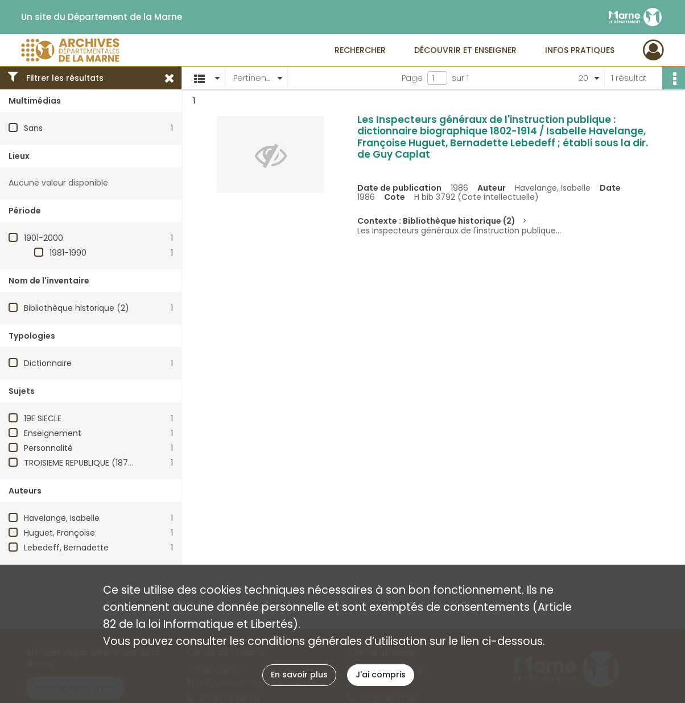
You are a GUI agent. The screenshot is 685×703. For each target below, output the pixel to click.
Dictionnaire (48, 363)
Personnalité (48, 448)
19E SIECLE (42, 418)
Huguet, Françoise (59, 532)
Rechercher (360, 50)
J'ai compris (381, 674)
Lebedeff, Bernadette (66, 547)
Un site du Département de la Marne (101, 17)
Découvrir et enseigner (465, 50)
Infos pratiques (579, 50)
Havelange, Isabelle (62, 518)
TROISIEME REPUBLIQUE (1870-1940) (92, 462)
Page (412, 78)
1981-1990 (67, 252)
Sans (33, 128)
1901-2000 (43, 238)
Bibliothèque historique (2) (76, 308)
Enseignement (52, 433)
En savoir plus (299, 674)
